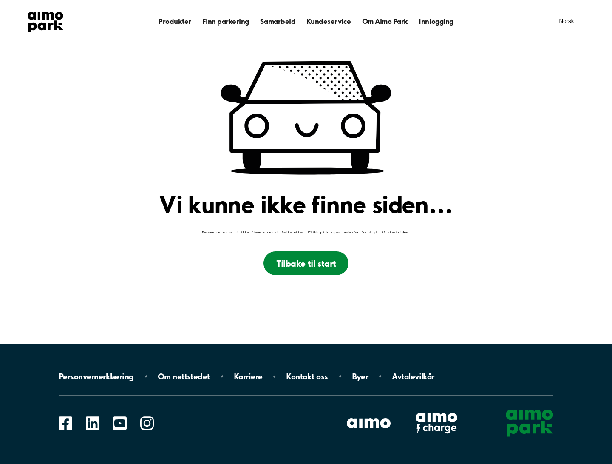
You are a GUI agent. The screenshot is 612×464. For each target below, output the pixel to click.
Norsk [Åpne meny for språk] (566, 21)
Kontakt (307, 376)
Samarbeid (277, 21)
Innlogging (436, 21)
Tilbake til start (306, 264)
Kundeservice (328, 21)
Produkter (174, 21)
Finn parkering (225, 21)
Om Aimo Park (385, 21)
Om (184, 376)
